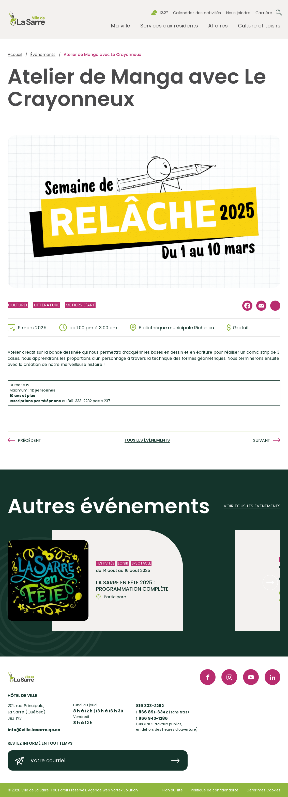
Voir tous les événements (252, 506)
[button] (270, 582)
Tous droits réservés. (69, 790)
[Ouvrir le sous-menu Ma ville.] (120, 26)
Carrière (263, 13)
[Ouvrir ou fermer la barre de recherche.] (278, 12)
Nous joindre (238, 13)
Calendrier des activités (197, 13)
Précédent (29, 440)
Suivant (261, 440)
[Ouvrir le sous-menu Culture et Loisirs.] (259, 26)
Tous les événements (147, 440)
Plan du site (172, 790)
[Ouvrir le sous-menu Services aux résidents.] (169, 26)
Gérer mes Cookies (263, 790)
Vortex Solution (124, 790)
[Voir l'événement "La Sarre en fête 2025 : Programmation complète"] (117, 580)
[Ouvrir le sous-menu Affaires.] (218, 26)
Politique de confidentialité (214, 790)
